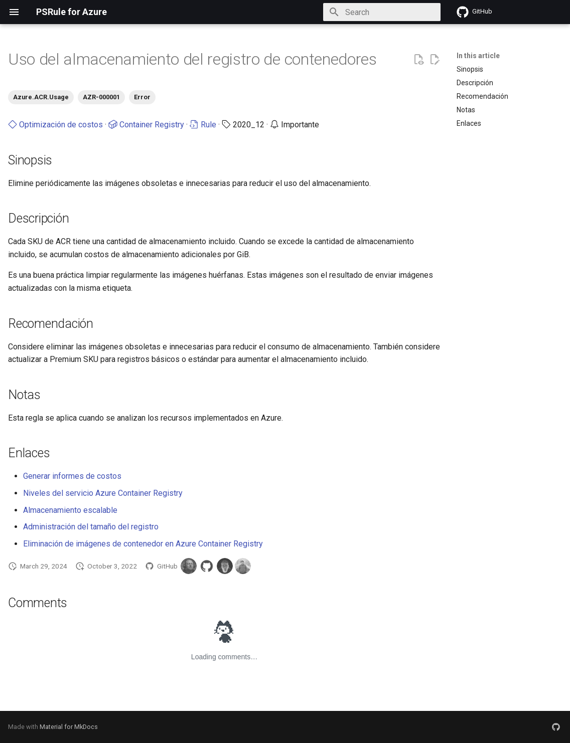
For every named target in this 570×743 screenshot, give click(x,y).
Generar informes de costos (72, 476)
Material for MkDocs (69, 726)
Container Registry (146, 124)
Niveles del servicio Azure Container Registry (103, 493)
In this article (478, 56)
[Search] (382, 12)
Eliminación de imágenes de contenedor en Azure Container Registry (143, 543)
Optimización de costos (55, 124)
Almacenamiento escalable (70, 510)
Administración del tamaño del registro (91, 526)
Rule (203, 124)
